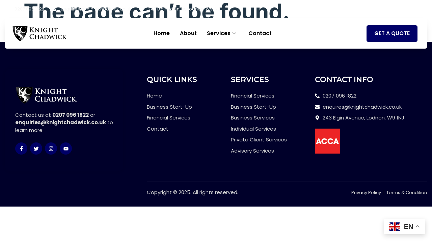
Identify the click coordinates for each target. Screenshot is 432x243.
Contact (260, 33)
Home (162, 33)
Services (221, 33)
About (188, 33)
